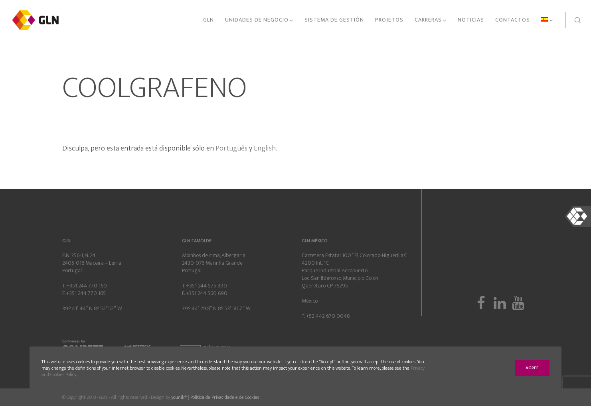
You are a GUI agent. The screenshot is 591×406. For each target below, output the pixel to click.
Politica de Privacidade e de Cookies (224, 397)
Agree (532, 368)
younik (177, 397)
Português (231, 148)
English (265, 148)
